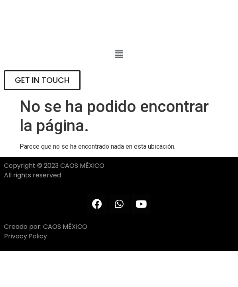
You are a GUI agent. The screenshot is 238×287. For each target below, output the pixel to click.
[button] (119, 54)
